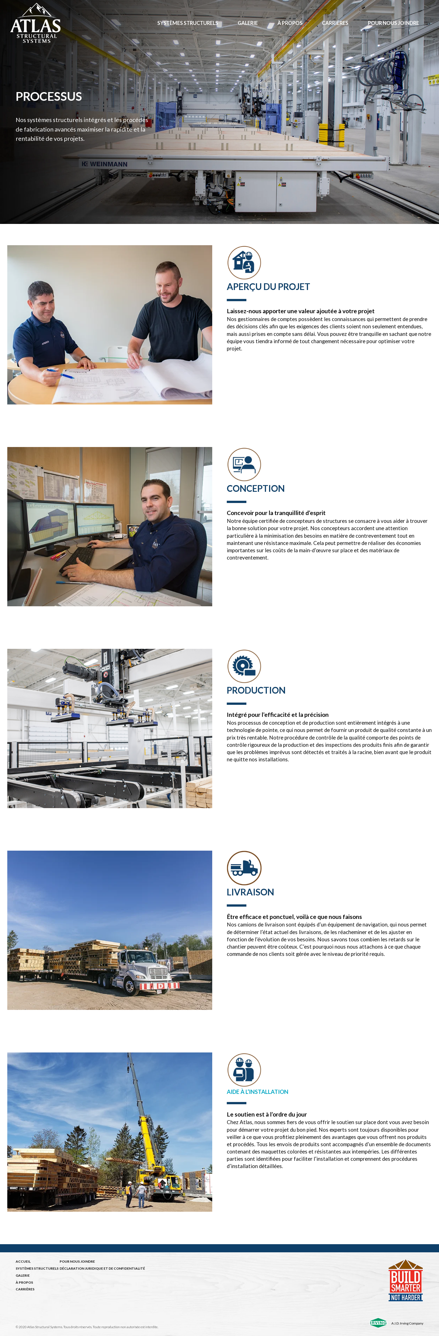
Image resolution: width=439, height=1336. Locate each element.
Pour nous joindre (393, 23)
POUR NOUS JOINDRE (77, 1261)
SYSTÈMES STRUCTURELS (37, 1268)
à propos (289, 23)
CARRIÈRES (25, 1289)
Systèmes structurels (187, 23)
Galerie (248, 23)
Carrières (335, 23)
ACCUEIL (23, 1261)
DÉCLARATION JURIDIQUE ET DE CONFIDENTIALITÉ (102, 1268)
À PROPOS (24, 1282)
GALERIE (23, 1275)
